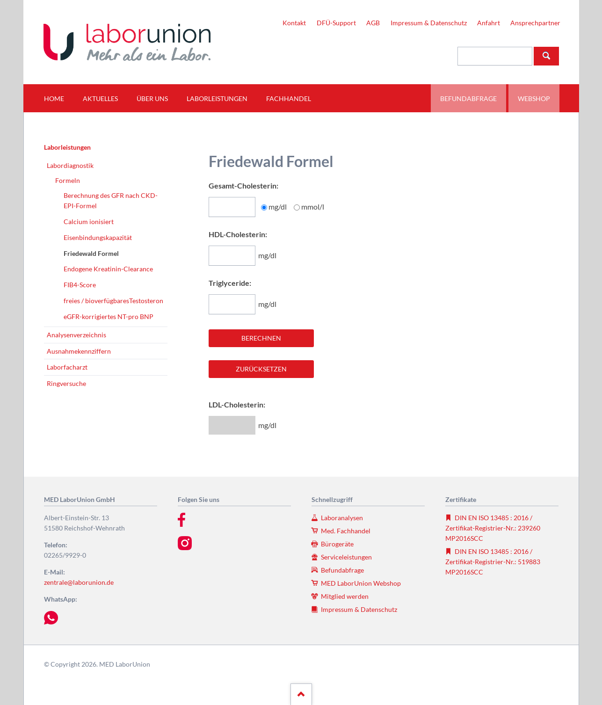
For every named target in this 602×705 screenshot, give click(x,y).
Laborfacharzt (67, 367)
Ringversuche (66, 383)
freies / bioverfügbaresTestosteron (113, 301)
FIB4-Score (80, 285)
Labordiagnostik (70, 165)
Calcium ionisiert (89, 221)
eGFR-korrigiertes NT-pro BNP (108, 316)
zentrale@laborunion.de (79, 582)
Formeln (67, 180)
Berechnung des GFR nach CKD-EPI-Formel (111, 200)
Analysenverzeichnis (76, 335)
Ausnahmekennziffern (79, 351)
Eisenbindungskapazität (98, 237)
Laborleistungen (67, 147)
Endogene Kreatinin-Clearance (108, 269)
